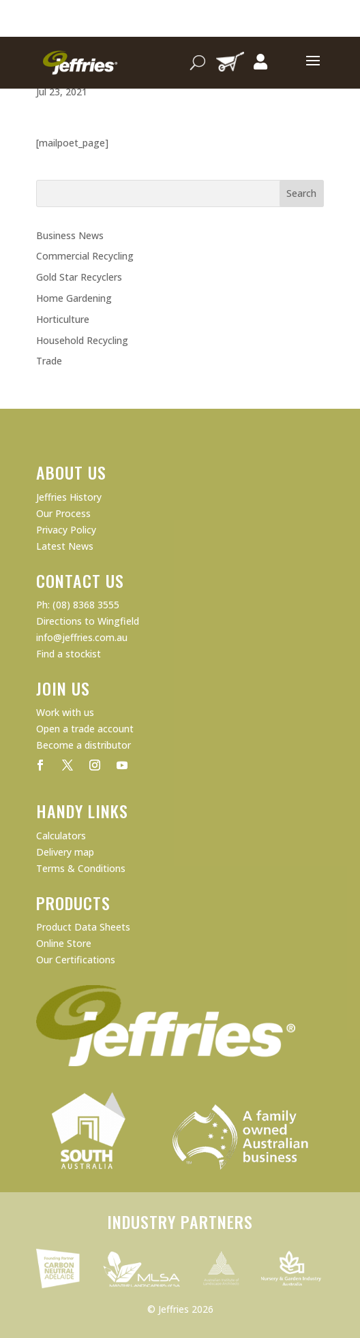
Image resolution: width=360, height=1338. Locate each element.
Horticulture (62, 319)
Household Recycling (82, 340)
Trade (49, 360)
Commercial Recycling (85, 255)
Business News (70, 235)
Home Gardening (74, 298)
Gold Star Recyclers (79, 276)
